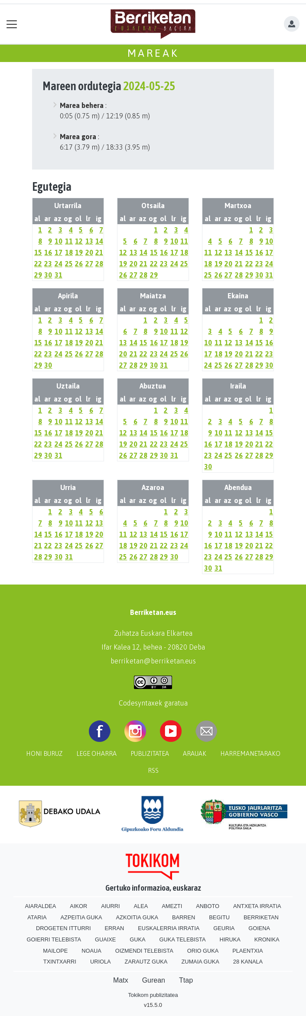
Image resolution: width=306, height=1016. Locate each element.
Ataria (36, 917)
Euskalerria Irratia (168, 928)
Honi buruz (44, 753)
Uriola (100, 961)
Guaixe (105, 939)
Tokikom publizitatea (153, 995)
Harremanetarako (250, 753)
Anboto (207, 906)
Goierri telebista (54, 939)
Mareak (153, 53)
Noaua (91, 950)
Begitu (219, 917)
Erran (114, 928)
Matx (120, 980)
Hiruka (230, 939)
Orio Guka (203, 950)
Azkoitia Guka (137, 917)
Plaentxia (247, 950)
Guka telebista (183, 939)
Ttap (186, 980)
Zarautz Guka (146, 961)
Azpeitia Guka (81, 917)
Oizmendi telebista (144, 950)
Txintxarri (59, 961)
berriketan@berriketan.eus (153, 661)
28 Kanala (248, 961)
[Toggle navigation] (12, 24)
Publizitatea (149, 753)
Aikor (78, 906)
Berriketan (261, 917)
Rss (153, 770)
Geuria (223, 928)
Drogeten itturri (63, 928)
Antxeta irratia (257, 906)
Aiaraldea (40, 906)
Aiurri (110, 906)
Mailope (55, 950)
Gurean (153, 980)
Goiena (259, 928)
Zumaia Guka (200, 961)
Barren (183, 917)
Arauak (194, 753)
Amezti (172, 906)
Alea (141, 906)
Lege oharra (96, 753)
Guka (137, 939)
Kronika (267, 939)
